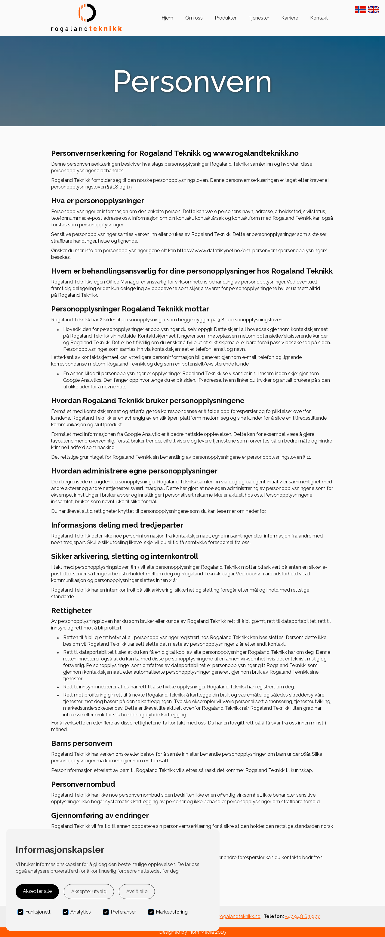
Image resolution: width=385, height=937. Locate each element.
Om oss (194, 18)
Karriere (289, 18)
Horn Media (201, 932)
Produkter (225, 18)
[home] (86, 18)
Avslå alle (136, 891)
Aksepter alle (37, 891)
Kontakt (319, 18)
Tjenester (258, 18)
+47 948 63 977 (302, 916)
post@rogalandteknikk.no (232, 916)
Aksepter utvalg (88, 891)
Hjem (167, 18)
